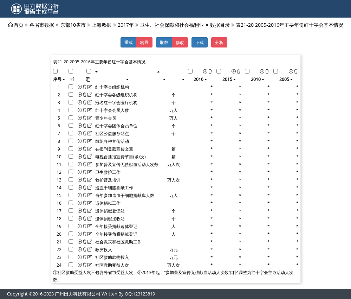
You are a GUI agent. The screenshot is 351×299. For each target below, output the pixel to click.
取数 (164, 42)
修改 (180, 42)
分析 (219, 42)
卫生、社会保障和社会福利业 (172, 24)
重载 (128, 42)
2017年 (126, 24)
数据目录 (220, 24)
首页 (19, 24)
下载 (199, 42)
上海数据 (101, 24)
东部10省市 (73, 24)
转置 (144, 42)
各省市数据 (42, 24)
